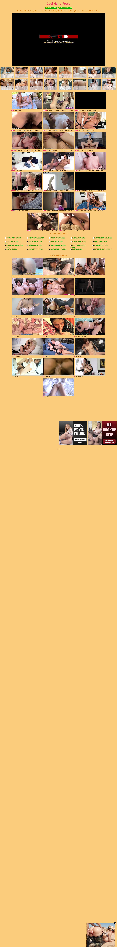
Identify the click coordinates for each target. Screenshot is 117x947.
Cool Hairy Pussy (58, 3)
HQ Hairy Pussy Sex (65, 7)
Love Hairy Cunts (51, 7)
